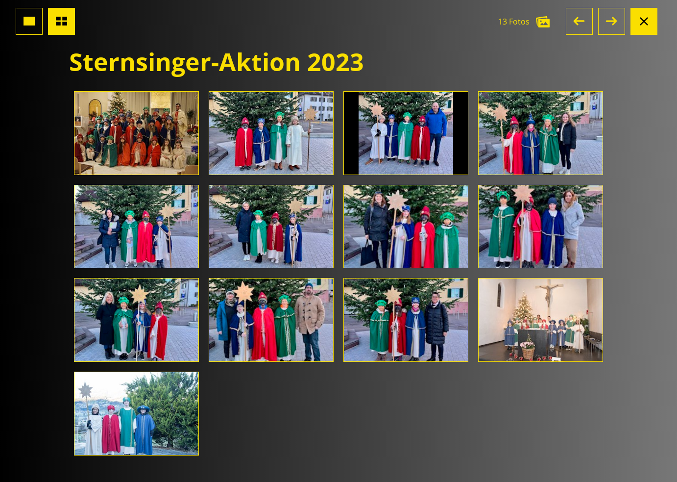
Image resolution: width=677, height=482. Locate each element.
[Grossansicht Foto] (29, 21)
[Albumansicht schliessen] (643, 21)
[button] (579, 21)
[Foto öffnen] (136, 133)
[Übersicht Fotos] (61, 21)
